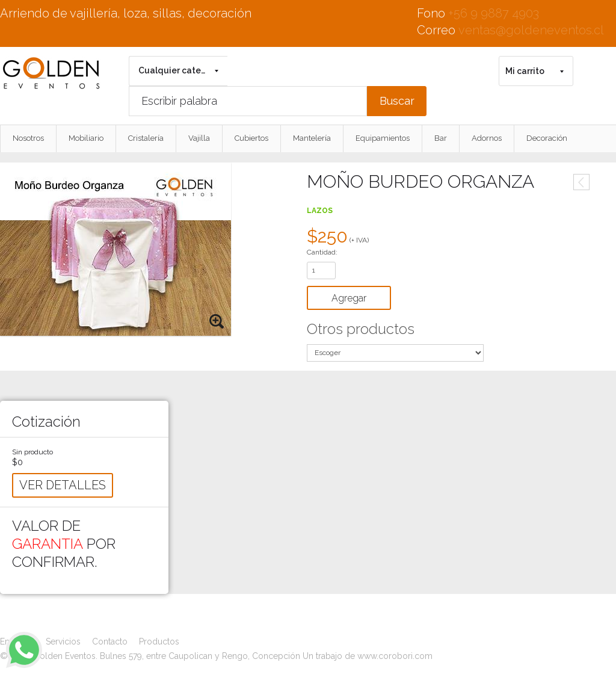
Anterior (581, 182)
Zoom (217, 322)
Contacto (110, 641)
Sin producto (32, 452)
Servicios (63, 641)
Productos (159, 641)
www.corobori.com (395, 656)
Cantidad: (322, 252)
